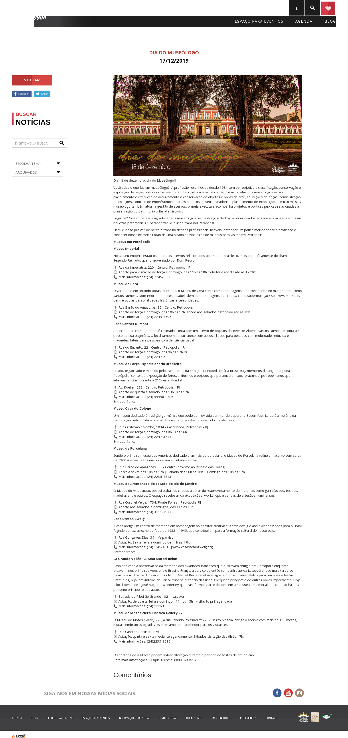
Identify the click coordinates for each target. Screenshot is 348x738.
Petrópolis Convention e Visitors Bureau (30, 13)
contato (271, 718)
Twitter (42, 94)
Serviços (192, 7)
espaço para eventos (96, 718)
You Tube (288, 692)
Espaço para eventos (259, 21)
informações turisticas (296, 8)
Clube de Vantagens (60, 718)
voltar (32, 80)
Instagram (299, 692)
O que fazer (155, 7)
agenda (303, 21)
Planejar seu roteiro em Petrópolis (328, 8)
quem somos (194, 718)
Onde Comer (115, 7)
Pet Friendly (248, 718)
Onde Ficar (77, 7)
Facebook (22, 94)
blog (330, 21)
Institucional (168, 718)
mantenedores (221, 718)
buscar (312, 8)
